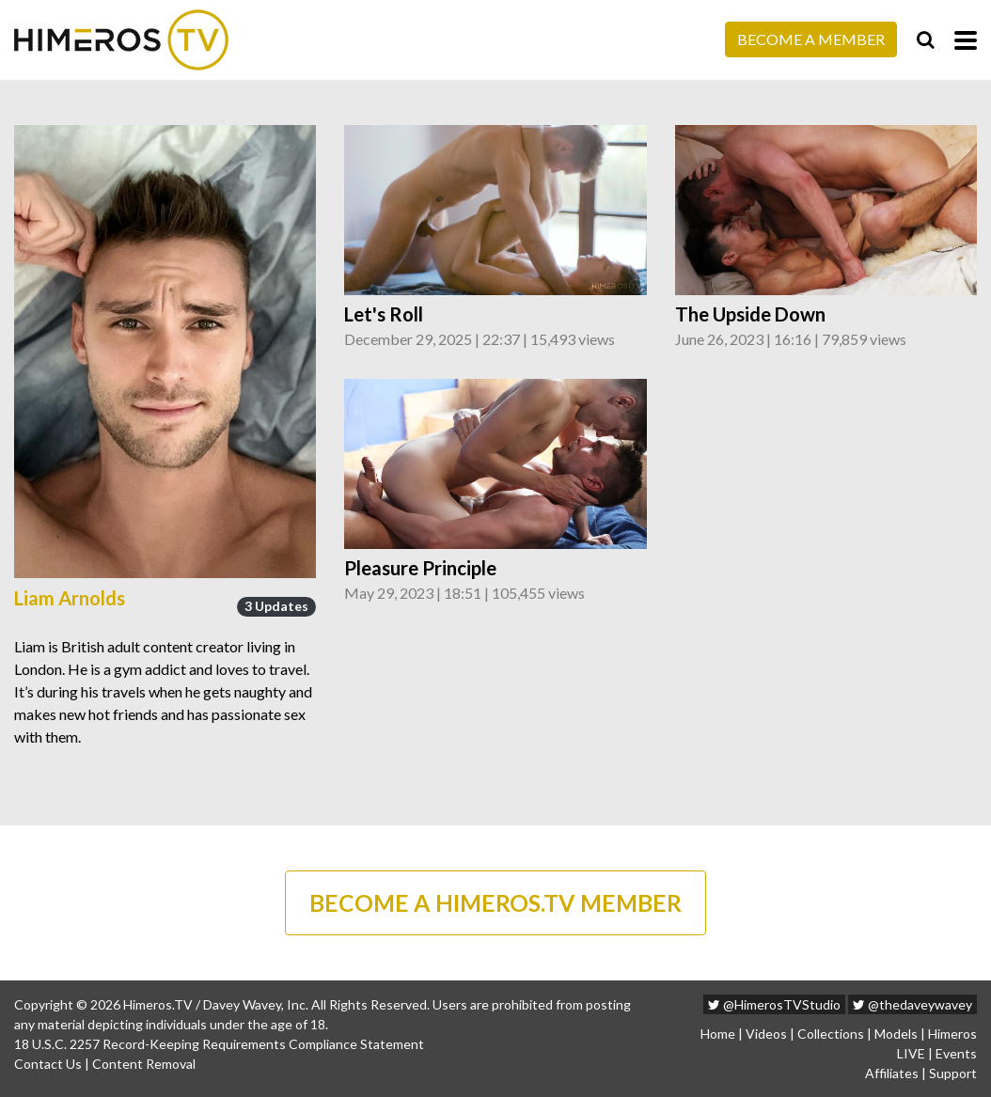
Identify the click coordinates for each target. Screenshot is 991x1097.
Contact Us (48, 1064)
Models (896, 1034)
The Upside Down (750, 314)
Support (953, 1073)
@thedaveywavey (912, 1004)
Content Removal (144, 1064)
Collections (830, 1034)
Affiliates (892, 1073)
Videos (766, 1034)
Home (717, 1034)
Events (956, 1053)
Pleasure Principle (420, 567)
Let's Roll (383, 314)
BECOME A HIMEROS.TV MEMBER (495, 902)
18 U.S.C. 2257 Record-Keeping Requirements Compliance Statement (219, 1044)
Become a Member (811, 39)
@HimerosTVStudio (774, 1004)
